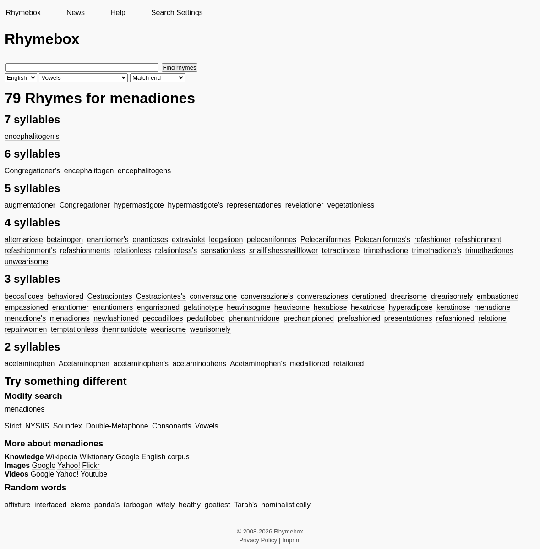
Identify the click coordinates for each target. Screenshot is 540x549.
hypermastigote (139, 205)
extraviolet (188, 239)
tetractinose (341, 250)
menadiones (70, 318)
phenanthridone (254, 318)
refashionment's (30, 250)
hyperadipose (410, 307)
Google (128, 457)
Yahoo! (68, 465)
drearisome (408, 296)
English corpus (166, 457)
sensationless (223, 250)
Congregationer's (32, 171)
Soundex (67, 426)
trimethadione (386, 250)
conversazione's (267, 296)
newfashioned (116, 318)
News (75, 12)
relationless (132, 250)
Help (117, 12)
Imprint (291, 540)
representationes (254, 205)
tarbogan (138, 505)
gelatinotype (203, 307)
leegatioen (226, 239)
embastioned (498, 296)
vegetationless (350, 205)
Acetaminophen (84, 364)
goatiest (217, 505)
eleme (81, 505)
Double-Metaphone (117, 426)
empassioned (26, 307)
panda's (107, 505)
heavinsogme (248, 307)
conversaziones (322, 296)
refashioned (455, 318)
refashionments (85, 250)
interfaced (50, 505)
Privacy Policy (258, 540)
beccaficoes (24, 296)
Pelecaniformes (325, 239)
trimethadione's (436, 250)
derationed (369, 296)
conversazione (213, 296)
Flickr (90, 465)
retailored (348, 364)
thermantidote (124, 329)
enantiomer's (108, 239)
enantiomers (113, 307)
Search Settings (177, 12)
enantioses (150, 239)
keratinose (453, 307)
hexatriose (368, 307)
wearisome (168, 329)
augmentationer (30, 205)
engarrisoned (158, 307)
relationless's (176, 250)
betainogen (65, 239)
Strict (13, 426)
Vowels (206, 426)
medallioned (309, 364)
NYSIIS (37, 426)
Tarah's (245, 505)
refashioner (432, 239)
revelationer (304, 205)
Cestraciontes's (161, 296)
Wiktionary (97, 457)
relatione (492, 318)
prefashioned (359, 318)
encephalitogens (144, 171)
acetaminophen (30, 364)
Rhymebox (22, 12)
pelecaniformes (272, 239)
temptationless (74, 329)
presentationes (408, 318)
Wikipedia (61, 457)
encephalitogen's (32, 136)
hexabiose (330, 307)
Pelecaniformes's (382, 239)
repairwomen (26, 329)
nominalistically (286, 505)
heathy (190, 505)
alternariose (24, 239)
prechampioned (309, 318)
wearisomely (210, 329)
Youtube (94, 474)
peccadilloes (163, 318)
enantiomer (70, 307)
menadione (492, 307)
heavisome (292, 307)
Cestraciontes (109, 296)
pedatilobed (206, 318)
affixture (18, 505)
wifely (165, 505)
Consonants (171, 426)
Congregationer (85, 205)
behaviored (65, 296)
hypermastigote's (195, 205)
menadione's (25, 318)
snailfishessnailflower (283, 250)
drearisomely (452, 296)
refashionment (478, 239)
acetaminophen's (141, 364)
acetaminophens (199, 364)
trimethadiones (489, 250)
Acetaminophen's (258, 364)
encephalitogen (89, 171)
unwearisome (26, 261)
